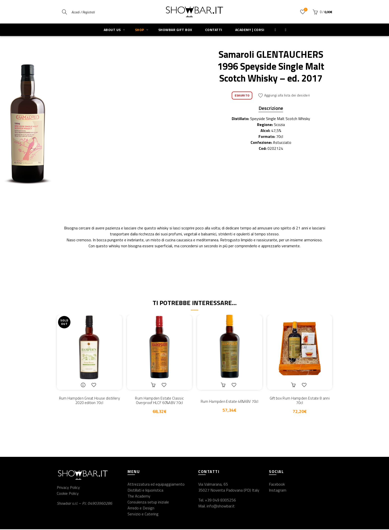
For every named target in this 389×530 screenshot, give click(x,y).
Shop (139, 29)
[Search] (64, 12)
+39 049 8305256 (220, 501)
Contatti (213, 29)
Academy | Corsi (249, 29)
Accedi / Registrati (83, 12)
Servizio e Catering (143, 515)
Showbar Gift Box (175, 29)
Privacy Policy (68, 488)
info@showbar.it (221, 507)
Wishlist (305, 9)
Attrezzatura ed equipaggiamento (156, 485)
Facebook (277, 485)
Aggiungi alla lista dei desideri (287, 95)
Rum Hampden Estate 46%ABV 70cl (229, 401)
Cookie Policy (68, 494)
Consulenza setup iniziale (148, 503)
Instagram (277, 491)
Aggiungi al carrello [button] (154, 385)
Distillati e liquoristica (145, 491)
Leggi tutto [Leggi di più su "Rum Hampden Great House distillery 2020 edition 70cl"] (84, 385)
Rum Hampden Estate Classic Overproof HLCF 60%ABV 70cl (159, 400)
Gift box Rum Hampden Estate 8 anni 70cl (299, 400)
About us (112, 29)
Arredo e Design (141, 509)
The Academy (139, 497)
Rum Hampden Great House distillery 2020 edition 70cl (89, 400)
